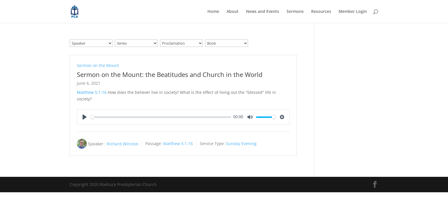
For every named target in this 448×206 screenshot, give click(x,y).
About (233, 11)
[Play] (84, 117)
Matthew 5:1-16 (92, 92)
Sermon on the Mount (98, 65)
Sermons (295, 11)
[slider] (161, 117)
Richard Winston (123, 143)
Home (213, 11)
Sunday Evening (241, 143)
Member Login (353, 11)
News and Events (262, 11)
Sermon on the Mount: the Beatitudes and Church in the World (169, 74)
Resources (321, 11)
